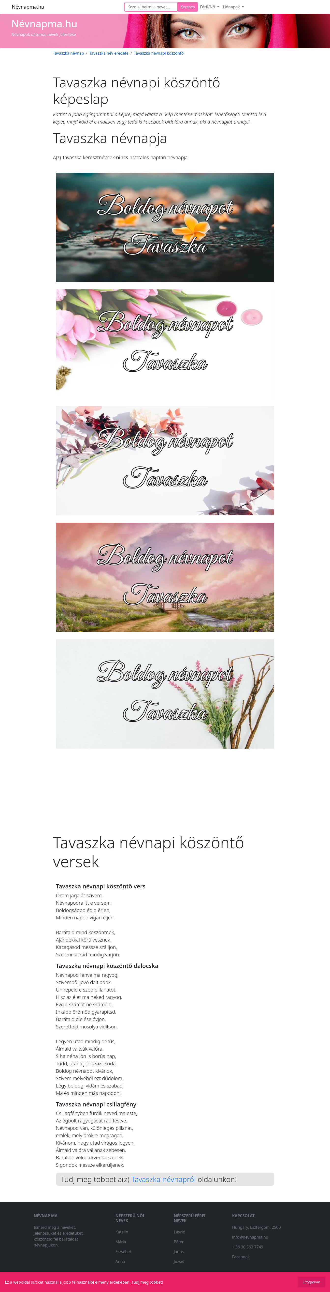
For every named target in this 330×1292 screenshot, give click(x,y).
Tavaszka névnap (68, 53)
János (179, 1251)
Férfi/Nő (208, 7)
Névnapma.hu (28, 6)
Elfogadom (311, 1282)
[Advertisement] (165, 786)
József (179, 1261)
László (179, 1232)
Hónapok (232, 7)
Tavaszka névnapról (163, 1179)
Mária (120, 1242)
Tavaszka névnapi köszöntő (159, 53)
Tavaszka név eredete (108, 53)
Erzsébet (123, 1251)
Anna (120, 1261)
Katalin (121, 1232)
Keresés (187, 7)
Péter (179, 1242)
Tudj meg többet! (147, 1282)
